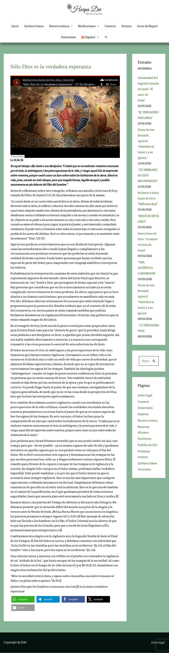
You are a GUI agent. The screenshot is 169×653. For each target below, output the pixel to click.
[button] (90, 37)
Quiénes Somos (33, 26)
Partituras (144, 445)
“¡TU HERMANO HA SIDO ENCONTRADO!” (148, 175)
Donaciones (68, 37)
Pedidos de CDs (148, 451)
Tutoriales (144, 475)
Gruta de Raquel (149, 26)
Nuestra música (148, 426)
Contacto (111, 26)
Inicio (13, 26)
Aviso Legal (145, 401)
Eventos (128, 26)
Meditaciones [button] (87, 26)
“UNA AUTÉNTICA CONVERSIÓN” (147, 273)
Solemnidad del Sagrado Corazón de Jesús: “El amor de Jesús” (148, 89)
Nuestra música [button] (58, 26)
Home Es (143, 420)
